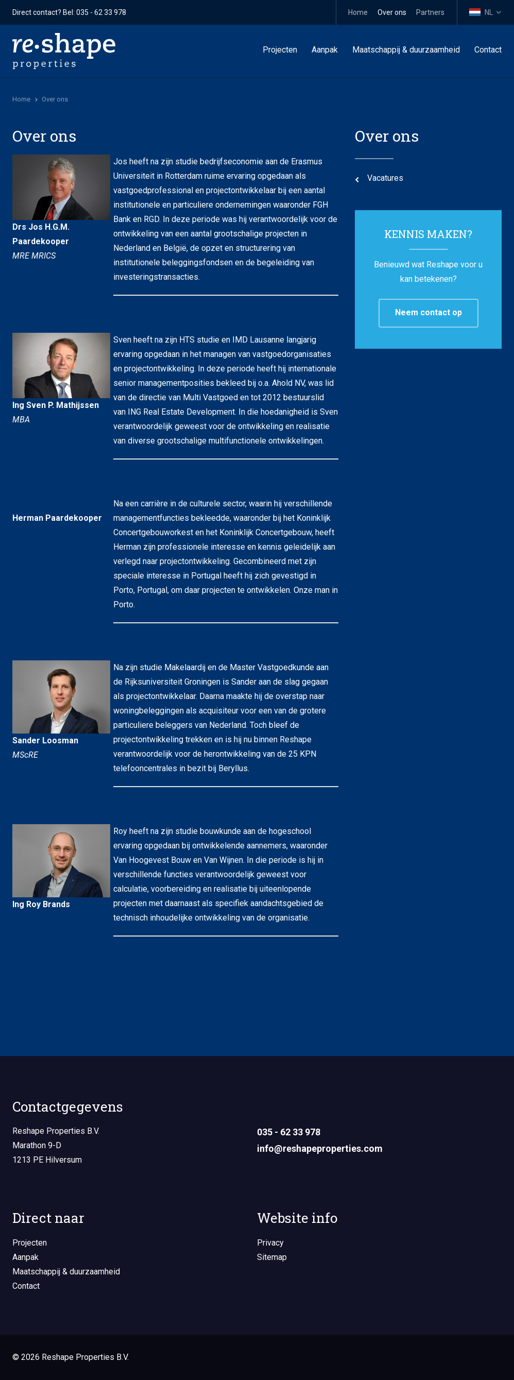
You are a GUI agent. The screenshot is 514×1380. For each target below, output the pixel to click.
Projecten (280, 50)
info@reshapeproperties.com (320, 1148)
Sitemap (272, 1257)
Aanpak (325, 50)
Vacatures (385, 178)
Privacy (270, 1243)
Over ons (392, 12)
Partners (430, 12)
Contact (488, 50)
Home (358, 12)
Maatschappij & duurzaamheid (406, 50)
